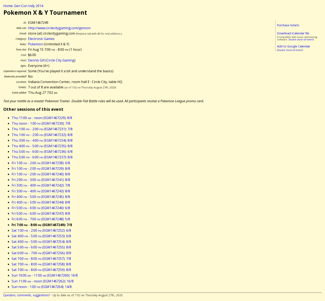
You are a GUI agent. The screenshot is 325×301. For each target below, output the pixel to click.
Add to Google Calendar (293, 46)
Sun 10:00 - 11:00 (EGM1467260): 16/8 (45, 275)
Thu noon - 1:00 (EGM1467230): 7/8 (41, 123)
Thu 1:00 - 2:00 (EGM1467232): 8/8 (42, 134)
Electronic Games (41, 38)
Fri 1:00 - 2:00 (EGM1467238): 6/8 (41, 163)
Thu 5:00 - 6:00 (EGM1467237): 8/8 (42, 157)
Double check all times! (301, 39)
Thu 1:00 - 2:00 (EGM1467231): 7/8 (42, 129)
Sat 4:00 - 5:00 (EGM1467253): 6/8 (41, 236)
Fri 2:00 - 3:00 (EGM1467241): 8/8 (41, 179)
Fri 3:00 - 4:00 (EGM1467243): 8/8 (41, 191)
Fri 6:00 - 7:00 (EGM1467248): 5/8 (41, 219)
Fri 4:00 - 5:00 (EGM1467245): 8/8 (41, 196)
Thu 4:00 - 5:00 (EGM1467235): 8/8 (42, 146)
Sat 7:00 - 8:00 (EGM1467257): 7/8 (41, 258)
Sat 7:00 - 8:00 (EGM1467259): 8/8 (41, 269)
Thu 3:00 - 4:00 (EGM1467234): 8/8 (42, 140)
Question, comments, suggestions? (26, 295)
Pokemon (35, 44)
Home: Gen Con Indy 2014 (23, 6)
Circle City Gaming (60, 60)
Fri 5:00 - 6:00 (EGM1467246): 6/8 (41, 208)
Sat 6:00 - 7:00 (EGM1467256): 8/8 (41, 253)
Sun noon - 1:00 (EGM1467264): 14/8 (42, 286)
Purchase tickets (288, 25)
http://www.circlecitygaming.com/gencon (59, 28)
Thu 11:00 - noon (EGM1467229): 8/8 (42, 118)
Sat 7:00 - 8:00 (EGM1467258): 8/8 (41, 264)
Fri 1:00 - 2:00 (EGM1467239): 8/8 (41, 168)
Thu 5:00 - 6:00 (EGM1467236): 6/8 (42, 151)
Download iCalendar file (293, 33)
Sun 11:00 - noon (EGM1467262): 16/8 (43, 281)
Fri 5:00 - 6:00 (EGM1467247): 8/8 (41, 213)
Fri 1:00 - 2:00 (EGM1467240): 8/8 (41, 174)
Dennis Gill (36, 60)
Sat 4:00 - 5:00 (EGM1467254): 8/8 (41, 241)
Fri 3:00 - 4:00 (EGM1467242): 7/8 (41, 185)
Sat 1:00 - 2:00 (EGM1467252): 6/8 (41, 230)
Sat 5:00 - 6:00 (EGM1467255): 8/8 (41, 247)
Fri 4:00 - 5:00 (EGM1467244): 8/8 (41, 202)
